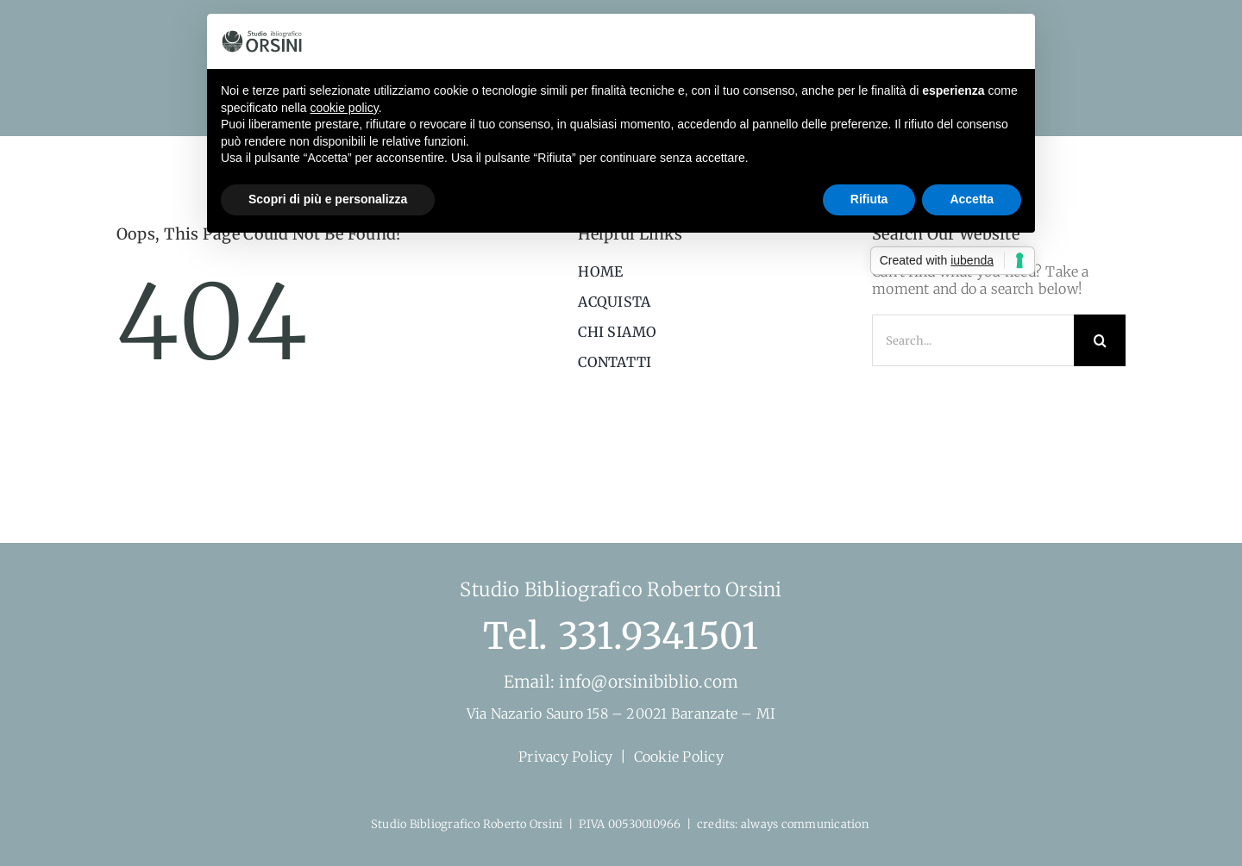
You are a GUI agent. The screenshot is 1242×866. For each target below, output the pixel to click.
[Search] (1100, 340)
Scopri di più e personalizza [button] (327, 199)
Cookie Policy (679, 756)
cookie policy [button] (344, 108)
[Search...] (973, 340)
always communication (806, 824)
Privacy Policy (565, 756)
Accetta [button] (972, 199)
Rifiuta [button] (869, 199)
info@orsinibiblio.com (646, 681)
